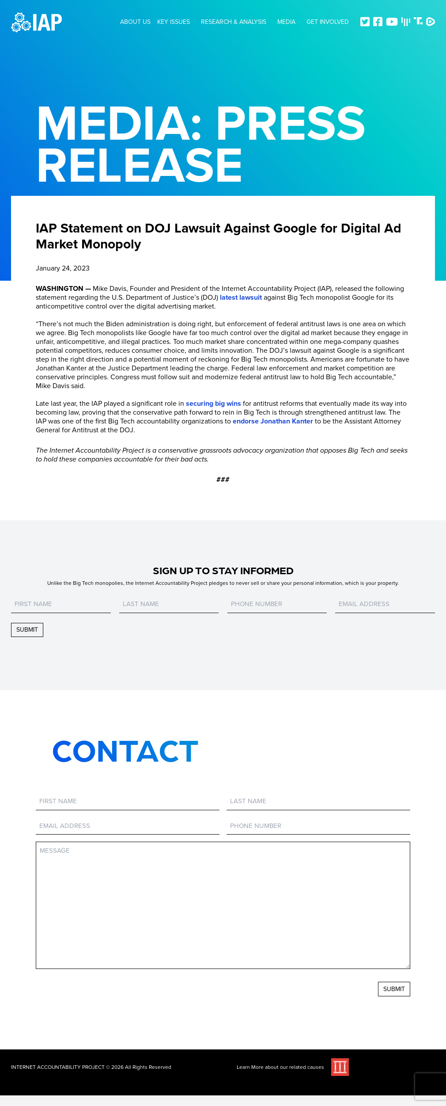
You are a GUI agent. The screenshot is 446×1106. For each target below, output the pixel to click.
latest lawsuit (241, 297)
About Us (135, 22)
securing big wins (213, 403)
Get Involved (327, 22)
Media (286, 22)
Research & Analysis (233, 22)
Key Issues (173, 22)
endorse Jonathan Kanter (273, 421)
